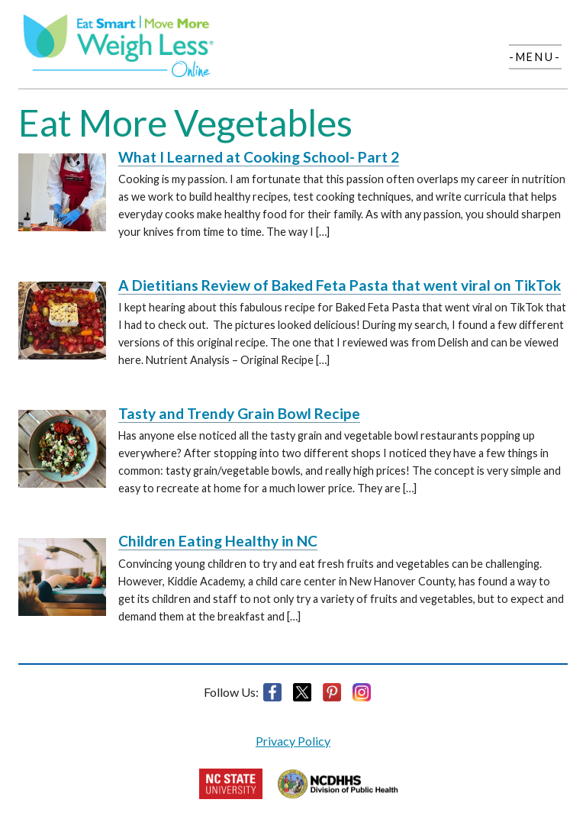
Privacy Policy (293, 740)
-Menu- (535, 56)
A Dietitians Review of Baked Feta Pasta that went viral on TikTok (339, 285)
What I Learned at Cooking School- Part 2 (258, 157)
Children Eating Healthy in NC (217, 541)
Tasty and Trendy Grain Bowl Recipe (239, 413)
